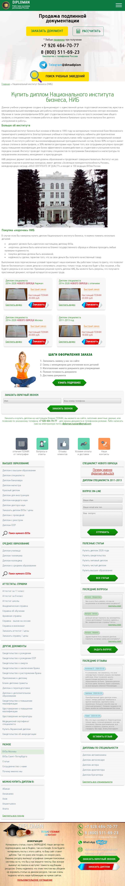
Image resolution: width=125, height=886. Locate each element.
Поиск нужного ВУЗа (19, 533)
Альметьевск (9, 803)
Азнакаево (7, 793)
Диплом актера (91, 767)
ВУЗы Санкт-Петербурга (14, 756)
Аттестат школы (10, 601)
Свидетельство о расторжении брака (21, 673)
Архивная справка (11, 616)
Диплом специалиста (13, 475)
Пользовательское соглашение (35, 880)
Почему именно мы (12, 771)
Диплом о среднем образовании (19, 565)
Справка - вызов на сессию (16, 621)
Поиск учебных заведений (65, 76)
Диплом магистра (11, 485)
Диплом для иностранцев (15, 495)
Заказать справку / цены (15, 635)
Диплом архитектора (94, 772)
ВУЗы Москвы (9, 751)
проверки (59, 39)
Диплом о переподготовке (16, 688)
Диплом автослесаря (94, 762)
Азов (4, 798)
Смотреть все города (13, 815)
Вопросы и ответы (41, 453)
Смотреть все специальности (97, 784)
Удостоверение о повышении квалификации (17, 710)
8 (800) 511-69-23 (60, 52)
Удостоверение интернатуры (17, 716)
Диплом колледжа (12, 560)
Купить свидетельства (94, 558)
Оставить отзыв (102, 739)
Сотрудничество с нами (14, 766)
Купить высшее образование (97, 573)
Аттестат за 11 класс (13, 591)
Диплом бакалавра (12, 480)
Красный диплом (11, 490)
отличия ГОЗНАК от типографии (21, 453)
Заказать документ (47, 31)
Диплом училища (11, 550)
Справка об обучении (13, 611)
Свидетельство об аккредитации (19, 734)
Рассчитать (91, 31)
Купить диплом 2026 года (96, 553)
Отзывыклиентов (62, 453)
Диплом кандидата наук (15, 500)
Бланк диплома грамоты (15, 683)
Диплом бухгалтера (93, 777)
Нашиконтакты (104, 453)
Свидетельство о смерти (15, 663)
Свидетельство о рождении (16, 653)
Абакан (6, 788)
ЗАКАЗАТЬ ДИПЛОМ (99, 866)
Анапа (5, 808)
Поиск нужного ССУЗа (20, 573)
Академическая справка (15, 606)
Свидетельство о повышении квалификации (17, 702)
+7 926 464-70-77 (60, 45)
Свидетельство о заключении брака (21, 668)
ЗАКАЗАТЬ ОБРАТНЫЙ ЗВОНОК (99, 859)
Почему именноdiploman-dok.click (102, 471)
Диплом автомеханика (94, 757)
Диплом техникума (12, 555)
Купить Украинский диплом (16, 729)
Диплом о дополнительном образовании (16, 694)
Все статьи (102, 580)
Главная (6, 84)
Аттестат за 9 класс (12, 596)
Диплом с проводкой (13, 515)
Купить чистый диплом (94, 568)
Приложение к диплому (14, 678)
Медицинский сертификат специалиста (15, 723)
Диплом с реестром (12, 520)
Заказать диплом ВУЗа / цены (17, 510)
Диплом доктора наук (13, 505)
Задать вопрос (103, 652)
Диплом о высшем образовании (19, 470)
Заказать (39, 304)
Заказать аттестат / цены (15, 630)
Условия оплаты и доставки (83, 453)
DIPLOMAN (30, 826)
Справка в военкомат (13, 626)
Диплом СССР (9, 525)
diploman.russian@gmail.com (76, 423)
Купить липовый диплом (95, 563)
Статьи (5, 761)
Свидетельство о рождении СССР (19, 658)
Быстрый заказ (38, 289)
